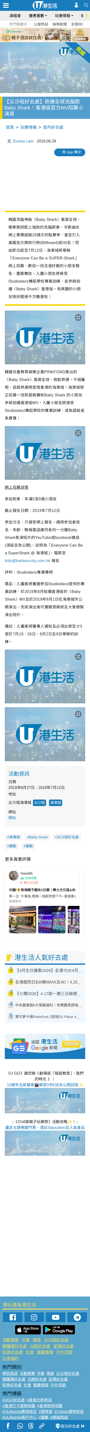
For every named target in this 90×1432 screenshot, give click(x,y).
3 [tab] (44, 34)
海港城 (55, 803)
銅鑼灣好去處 (14, 1346)
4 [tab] (48, 34)
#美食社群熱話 (39, 1400)
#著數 (43, 1417)
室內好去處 (53, 127)
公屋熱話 (41, 24)
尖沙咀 (39, 803)
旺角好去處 (12, 1352)
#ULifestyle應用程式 (19, 1412)
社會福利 (10, 1358)
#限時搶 (45, 1412)
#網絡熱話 (59, 1417)
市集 (26, 1340)
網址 (12, 818)
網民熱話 (10, 1373)
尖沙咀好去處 (68, 837)
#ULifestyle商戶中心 (19, 1417)
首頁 (10, 127)
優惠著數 (36, 16)
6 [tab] (58, 34)
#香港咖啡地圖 (49, 1406)
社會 (30, 1352)
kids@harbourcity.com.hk (27, 561)
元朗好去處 (40, 1346)
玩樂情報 (62, 16)
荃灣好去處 (63, 1346)
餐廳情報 (45, 1352)
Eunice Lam (23, 141)
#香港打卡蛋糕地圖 (18, 1406)
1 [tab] (34, 34)
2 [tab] (39, 34)
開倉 (37, 1340)
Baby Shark (38, 837)
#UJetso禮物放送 (69, 1412)
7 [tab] (46, 40)
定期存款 (78, 24)
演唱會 (15, 16)
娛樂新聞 (60, 24)
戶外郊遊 (64, 1352)
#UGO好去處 (13, 1400)
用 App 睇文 (71, 152)
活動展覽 (10, 1340)
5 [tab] (53, 34)
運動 (12, 846)
